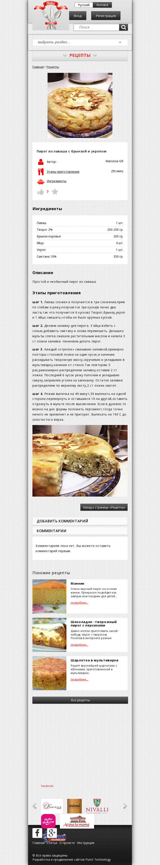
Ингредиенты (56, 181)
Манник (78, 583)
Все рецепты (80, 700)
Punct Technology (98, 859)
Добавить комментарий (62, 521)
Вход (78, 15)
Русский (84, 5)
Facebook (47, 786)
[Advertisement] (80, 742)
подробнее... (79, 602)
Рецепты (53, 67)
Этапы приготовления (63, 172)
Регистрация (106, 15)
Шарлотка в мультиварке (94, 660)
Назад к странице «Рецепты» (104, 507)
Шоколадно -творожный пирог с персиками (94, 624)
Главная (38, 67)
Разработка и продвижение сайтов (58, 859)
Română (102, 5)
